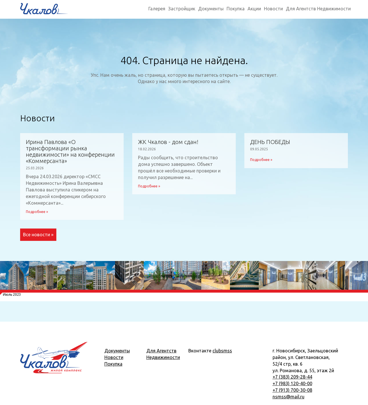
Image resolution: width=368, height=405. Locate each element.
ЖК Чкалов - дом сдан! (168, 142)
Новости (273, 8)
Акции (254, 8)
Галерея (156, 8)
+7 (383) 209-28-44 (292, 376)
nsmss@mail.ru (288, 396)
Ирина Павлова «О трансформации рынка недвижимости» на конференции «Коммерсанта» (70, 151)
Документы (211, 8)
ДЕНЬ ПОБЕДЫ (270, 142)
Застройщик (181, 8)
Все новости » (38, 234)
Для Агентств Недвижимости (318, 8)
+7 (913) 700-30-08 (292, 390)
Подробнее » (37, 212)
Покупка (236, 8)
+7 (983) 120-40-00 (292, 383)
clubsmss (222, 350)
